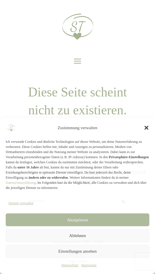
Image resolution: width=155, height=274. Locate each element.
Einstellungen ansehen (77, 251)
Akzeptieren (77, 220)
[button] (146, 128)
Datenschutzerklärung (21, 183)
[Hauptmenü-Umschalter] (77, 61)
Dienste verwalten (21, 203)
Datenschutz (70, 265)
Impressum (88, 265)
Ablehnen (77, 235)
